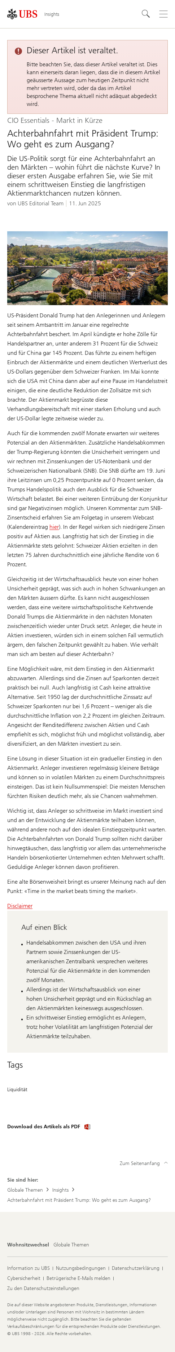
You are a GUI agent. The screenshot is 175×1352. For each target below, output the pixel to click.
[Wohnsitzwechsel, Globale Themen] (71, 1245)
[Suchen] (146, 14)
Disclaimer (19, 905)
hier (54, 526)
